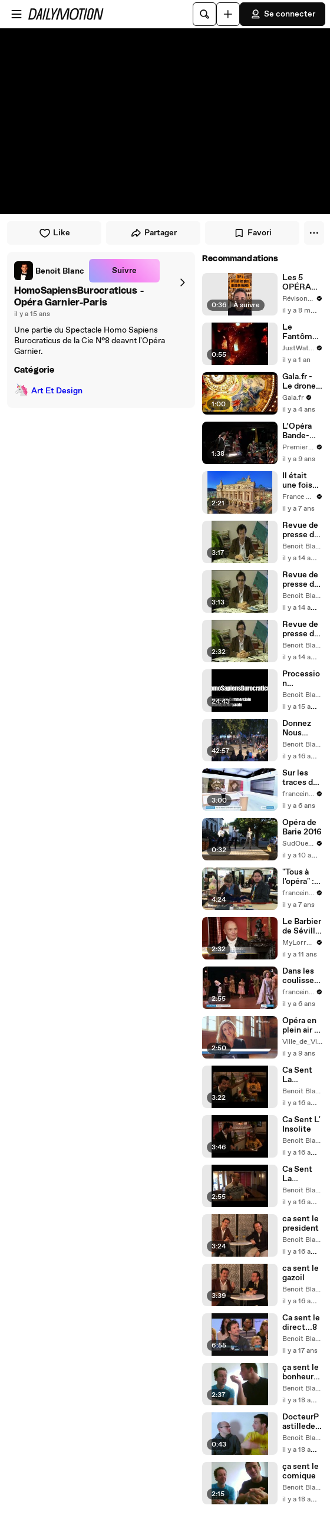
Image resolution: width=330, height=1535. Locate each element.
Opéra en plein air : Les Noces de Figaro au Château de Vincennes (302, 1025)
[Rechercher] (204, 14)
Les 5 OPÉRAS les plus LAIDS (299, 282)
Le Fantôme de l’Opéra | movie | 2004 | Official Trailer (301, 332)
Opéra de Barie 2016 (302, 827)
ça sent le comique (300, 1471)
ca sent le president (300, 1223)
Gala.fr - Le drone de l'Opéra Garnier (301, 381)
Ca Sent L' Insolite (301, 1124)
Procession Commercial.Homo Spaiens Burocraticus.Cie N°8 (302, 678)
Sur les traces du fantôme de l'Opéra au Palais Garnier (301, 777)
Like (54, 233)
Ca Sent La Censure (298, 1075)
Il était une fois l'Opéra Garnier (297, 480)
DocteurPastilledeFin (301, 1421)
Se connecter (282, 14)
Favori (252, 233)
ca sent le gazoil (300, 1273)
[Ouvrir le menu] (16, 14)
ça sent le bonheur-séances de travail (300, 1372)
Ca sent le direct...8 (301, 1322)
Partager (153, 233)
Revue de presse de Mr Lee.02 (302, 579)
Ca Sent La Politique (299, 1174)
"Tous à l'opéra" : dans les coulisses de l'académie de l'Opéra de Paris (301, 876)
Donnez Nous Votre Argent (296, 728)
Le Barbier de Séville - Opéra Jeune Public (301, 926)
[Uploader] (228, 14)
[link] (49, 270)
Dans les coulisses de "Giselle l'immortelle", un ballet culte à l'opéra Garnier (302, 976)
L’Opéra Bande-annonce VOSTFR (299, 431)
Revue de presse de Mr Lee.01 (301, 629)
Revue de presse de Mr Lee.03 (302, 530)
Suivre (124, 270)
